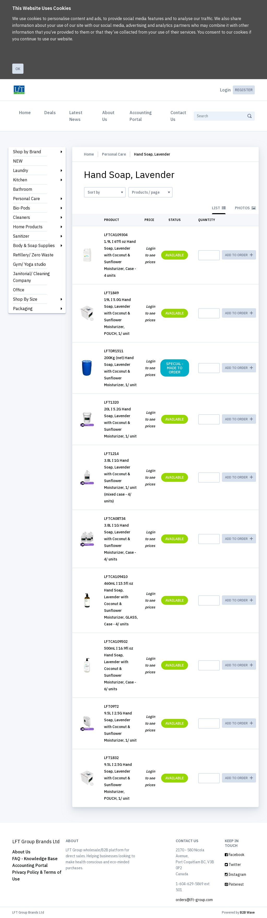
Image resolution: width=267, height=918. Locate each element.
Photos (245, 208)
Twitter (233, 864)
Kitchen (20, 179)
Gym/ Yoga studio (29, 264)
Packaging (23, 308)
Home (26, 112)
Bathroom (22, 189)
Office (18, 289)
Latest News (75, 116)
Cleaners (21, 217)
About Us (108, 116)
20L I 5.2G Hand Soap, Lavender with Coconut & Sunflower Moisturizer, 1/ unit (120, 423)
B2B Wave (247, 912)
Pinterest (234, 884)
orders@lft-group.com (194, 899)
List (219, 208)
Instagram (235, 874)
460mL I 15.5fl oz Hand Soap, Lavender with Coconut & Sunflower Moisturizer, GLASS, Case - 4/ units (121, 603)
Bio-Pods (21, 208)
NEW (17, 161)
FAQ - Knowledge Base (35, 858)
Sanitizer (21, 236)
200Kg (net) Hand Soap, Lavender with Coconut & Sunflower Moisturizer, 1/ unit (120, 371)
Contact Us (178, 116)
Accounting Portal (141, 116)
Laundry (20, 170)
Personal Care (26, 198)
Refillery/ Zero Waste (33, 254)
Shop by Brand (27, 151)
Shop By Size (25, 299)
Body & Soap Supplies (34, 245)
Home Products (28, 226)
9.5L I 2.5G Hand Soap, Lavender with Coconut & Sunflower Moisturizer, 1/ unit (120, 727)
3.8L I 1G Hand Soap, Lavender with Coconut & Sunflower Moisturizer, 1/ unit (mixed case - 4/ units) (120, 480)
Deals (50, 112)
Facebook (234, 854)
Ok (17, 68)
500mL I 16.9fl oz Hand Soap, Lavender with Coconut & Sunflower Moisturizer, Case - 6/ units (120, 668)
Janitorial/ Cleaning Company (31, 277)
